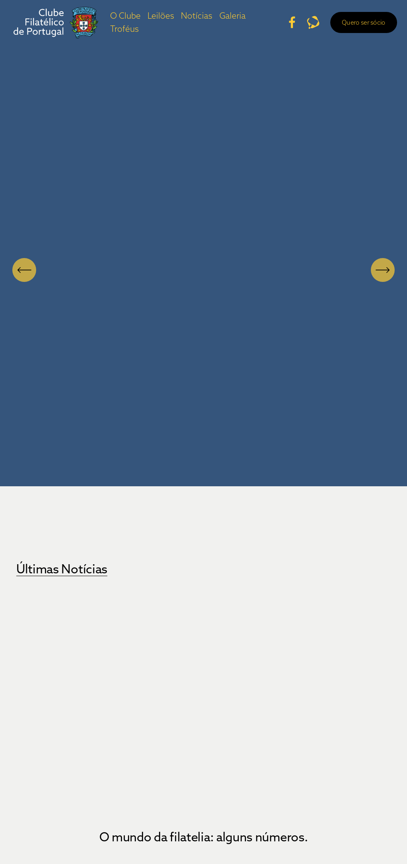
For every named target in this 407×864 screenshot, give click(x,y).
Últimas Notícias (61, 569)
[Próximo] (383, 270)
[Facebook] (285, 25)
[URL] (307, 25)
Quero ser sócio (357, 25)
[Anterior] (24, 270)
